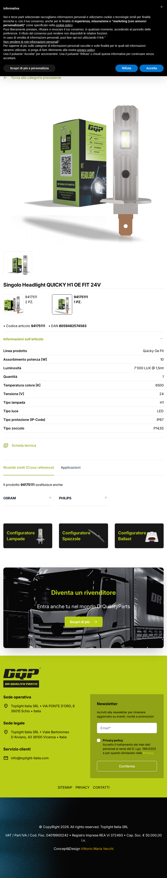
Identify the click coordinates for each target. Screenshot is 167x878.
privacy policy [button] (86, 50)
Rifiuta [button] (126, 68)
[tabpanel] (83, 494)
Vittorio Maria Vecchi (97, 849)
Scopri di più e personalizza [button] (29, 68)
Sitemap (65, 787)
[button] (161, 6)
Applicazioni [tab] (71, 467)
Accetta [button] (151, 68)
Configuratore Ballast (132, 535)
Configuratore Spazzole (76, 535)
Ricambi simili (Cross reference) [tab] (28, 467)
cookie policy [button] (64, 25)
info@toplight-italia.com (30, 758)
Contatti (101, 787)
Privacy (148, 753)
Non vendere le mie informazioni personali (30, 41)
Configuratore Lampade (21, 535)
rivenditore (83, 592)
